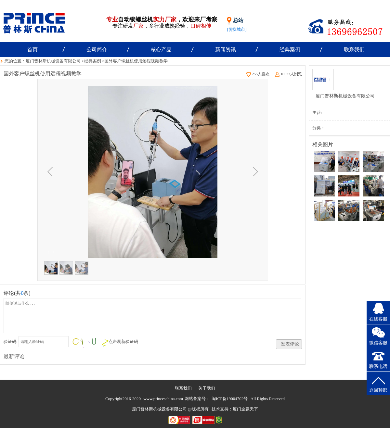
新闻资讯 (225, 49)
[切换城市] (237, 29)
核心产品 (161, 49)
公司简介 (96, 49)
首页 (32, 49)
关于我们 (206, 388)
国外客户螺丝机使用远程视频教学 (136, 60)
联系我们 (354, 49)
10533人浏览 (288, 74)
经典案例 (290, 49)
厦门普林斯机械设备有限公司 (53, 60)
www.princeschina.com (163, 398)
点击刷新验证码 (123, 341)
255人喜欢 (257, 74)
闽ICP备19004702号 (230, 398)
